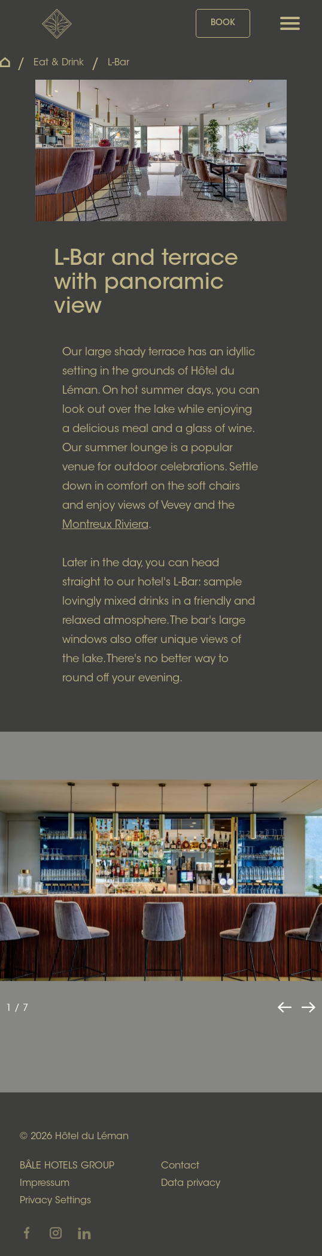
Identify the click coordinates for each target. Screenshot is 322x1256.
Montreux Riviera (105, 525)
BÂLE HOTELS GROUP (67, 1166)
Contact (180, 1166)
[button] (308, 1007)
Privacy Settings (55, 1201)
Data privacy (190, 1183)
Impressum (44, 1183)
